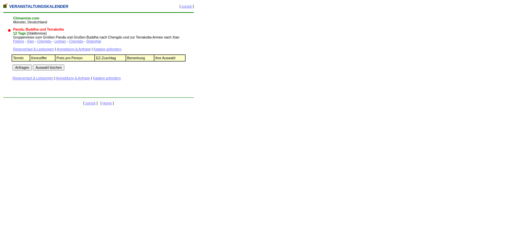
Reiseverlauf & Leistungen (33, 49)
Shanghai (93, 41)
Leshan (60, 41)
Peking (18, 41)
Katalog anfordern (108, 49)
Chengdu (44, 41)
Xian (30, 41)
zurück (187, 6)
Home (107, 103)
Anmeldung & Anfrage (74, 49)
